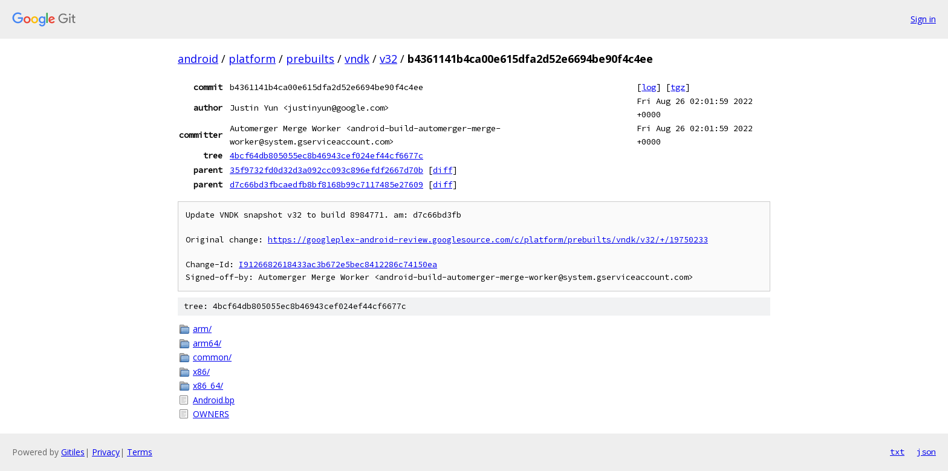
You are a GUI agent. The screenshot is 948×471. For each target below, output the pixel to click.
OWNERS (211, 414)
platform (252, 58)
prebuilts (310, 58)
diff (442, 169)
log (648, 87)
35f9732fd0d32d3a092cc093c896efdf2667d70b (326, 169)
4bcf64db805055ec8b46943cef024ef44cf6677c (326, 155)
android (198, 58)
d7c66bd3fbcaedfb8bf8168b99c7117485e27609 (326, 184)
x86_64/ (208, 385)
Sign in (923, 19)
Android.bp (214, 400)
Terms (139, 452)
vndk (357, 58)
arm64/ (207, 343)
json (926, 451)
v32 (388, 58)
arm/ (202, 328)
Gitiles (73, 452)
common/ (212, 357)
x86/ (201, 371)
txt (897, 451)
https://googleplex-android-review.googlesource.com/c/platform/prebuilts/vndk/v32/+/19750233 (488, 240)
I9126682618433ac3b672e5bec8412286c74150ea (338, 264)
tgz (677, 87)
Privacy (106, 452)
